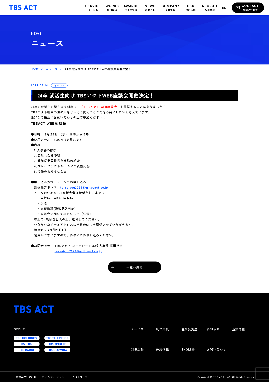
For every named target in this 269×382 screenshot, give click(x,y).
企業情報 (238, 329)
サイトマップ (80, 377)
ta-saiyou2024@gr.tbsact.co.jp (84, 187)
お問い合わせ (216, 349)
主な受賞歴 (189, 329)
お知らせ (213, 329)
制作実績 (162, 329)
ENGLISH (188, 349)
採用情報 (162, 349)
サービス (137, 329)
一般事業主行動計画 (25, 377)
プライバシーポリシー (54, 377)
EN (224, 7)
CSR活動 (137, 349)
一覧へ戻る (134, 267)
